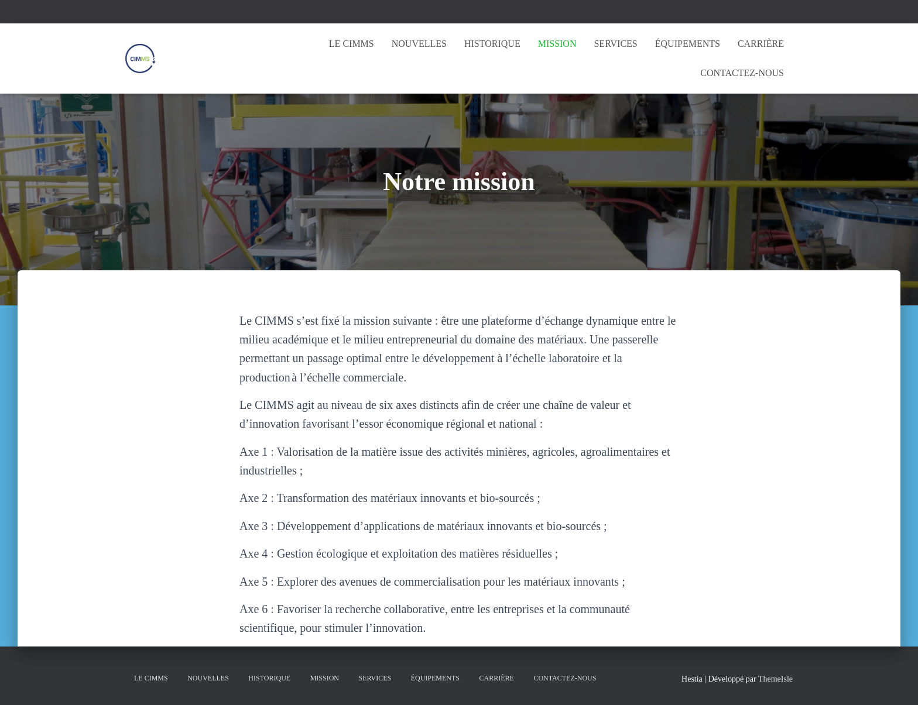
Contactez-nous (742, 73)
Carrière (761, 44)
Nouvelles (419, 44)
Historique (492, 44)
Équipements (687, 44)
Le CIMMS (351, 44)
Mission (557, 44)
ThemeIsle (775, 679)
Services (615, 44)
